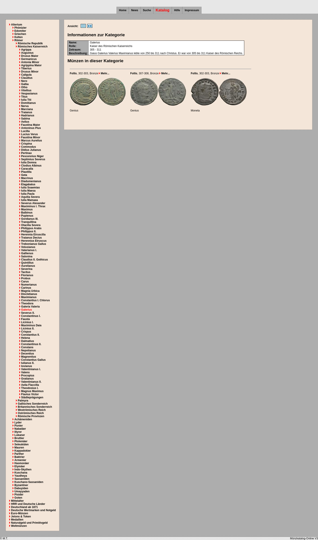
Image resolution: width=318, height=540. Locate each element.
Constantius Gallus (33, 359)
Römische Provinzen (31, 416)
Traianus (26, 112)
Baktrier (19, 457)
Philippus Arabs (31, 228)
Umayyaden (21, 491)
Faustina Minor (30, 137)
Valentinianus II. (31, 381)
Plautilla (26, 171)
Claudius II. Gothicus (34, 259)
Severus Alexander (33, 203)
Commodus (28, 146)
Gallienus (27, 253)
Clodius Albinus (31, 165)
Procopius (27, 375)
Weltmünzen (19, 525)
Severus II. (28, 312)
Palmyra (23, 400)
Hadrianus (27, 115)
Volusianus (28, 247)
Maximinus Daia (31, 325)
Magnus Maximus (32, 391)
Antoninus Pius (31, 128)
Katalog (163, 10)
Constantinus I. (31, 316)
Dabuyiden (21, 488)
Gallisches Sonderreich (33, 403)
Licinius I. (27, 322)
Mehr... (104, 73)
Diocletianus (29, 294)
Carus (25, 281)
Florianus (27, 275)
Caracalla (27, 168)
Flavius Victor (30, 394)
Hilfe (177, 10)
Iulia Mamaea (29, 200)
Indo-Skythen (22, 469)
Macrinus (27, 178)
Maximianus (29, 297)
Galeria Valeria (30, 306)
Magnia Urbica (30, 290)
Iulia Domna (28, 162)
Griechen (20, 34)
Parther (19, 453)
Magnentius (28, 356)
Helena (25, 337)
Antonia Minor (30, 62)
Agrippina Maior (31, 65)
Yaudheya (20, 475)
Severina (26, 269)
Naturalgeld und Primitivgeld (29, 522)
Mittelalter (17, 500)
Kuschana (20, 472)
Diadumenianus (31, 181)
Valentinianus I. (31, 369)
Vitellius (26, 90)
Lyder (18, 422)
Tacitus (25, 272)
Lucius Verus (29, 134)
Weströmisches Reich (32, 410)
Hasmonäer (21, 463)
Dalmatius (27, 341)
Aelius (25, 121)
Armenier (20, 460)
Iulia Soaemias (30, 187)
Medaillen (17, 519)
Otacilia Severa (30, 225)
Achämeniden (23, 419)
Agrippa (26, 49)
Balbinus (26, 212)
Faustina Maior (30, 124)
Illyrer (18, 431)
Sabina (25, 118)
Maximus (26, 209)
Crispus (26, 331)
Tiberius (26, 68)
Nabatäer (20, 428)
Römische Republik (30, 43)
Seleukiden (21, 444)
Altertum (16, 24)
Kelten (18, 37)
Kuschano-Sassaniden (28, 482)
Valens (25, 372)
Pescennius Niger (32, 156)
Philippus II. (28, 231)
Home (122, 10)
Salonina (26, 256)
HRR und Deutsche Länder (28, 504)
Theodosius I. (29, 388)
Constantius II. (30, 334)
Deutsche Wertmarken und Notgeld (33, 510)
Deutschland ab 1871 (24, 507)
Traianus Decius (31, 237)
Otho (24, 87)
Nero (24, 81)
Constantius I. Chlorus (35, 300)
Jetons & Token (21, 516)
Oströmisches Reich (31, 413)
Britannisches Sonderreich (35, 406)
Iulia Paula (27, 193)
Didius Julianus (31, 150)
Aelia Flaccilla (30, 384)
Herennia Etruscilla (33, 234)
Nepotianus (28, 350)
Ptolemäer (20, 441)
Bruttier (19, 438)
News (134, 10)
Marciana (27, 109)
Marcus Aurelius (31, 140)
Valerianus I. (29, 250)
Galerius (26, 309)
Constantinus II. (31, 344)
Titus (24, 96)
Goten (18, 497)
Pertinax (26, 153)
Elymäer (19, 466)
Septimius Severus (33, 159)
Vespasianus (29, 93)
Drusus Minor (29, 71)
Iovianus (26, 366)
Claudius (26, 77)
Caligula (26, 74)
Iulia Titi (26, 99)
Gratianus (27, 378)
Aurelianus (28, 265)
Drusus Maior (29, 56)
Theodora (27, 303)
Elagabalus (28, 184)
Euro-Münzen (19, 513)
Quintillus (27, 262)
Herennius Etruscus (33, 240)
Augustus (27, 52)
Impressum (192, 10)
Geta (24, 175)
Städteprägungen (32, 397)
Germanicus (29, 59)
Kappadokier (22, 450)
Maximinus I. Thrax (33, 206)
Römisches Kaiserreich (33, 46)
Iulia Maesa (28, 190)
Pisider (18, 494)
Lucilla (25, 131)
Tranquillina (28, 222)
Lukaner (19, 435)
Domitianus (28, 103)
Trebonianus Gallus (33, 243)
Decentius (27, 353)
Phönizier (20, 27)
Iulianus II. (27, 363)
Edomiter (20, 30)
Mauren (19, 447)
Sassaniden (21, 478)
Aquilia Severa (30, 196)
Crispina (26, 143)
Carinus (26, 287)
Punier (18, 425)
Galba (24, 84)
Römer (18, 40)
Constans (27, 347)
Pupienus (27, 215)
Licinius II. (27, 328)
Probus (25, 278)
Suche (147, 10)
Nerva (24, 106)
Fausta (25, 319)
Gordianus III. (29, 218)
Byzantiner (21, 485)
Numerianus (29, 284)
